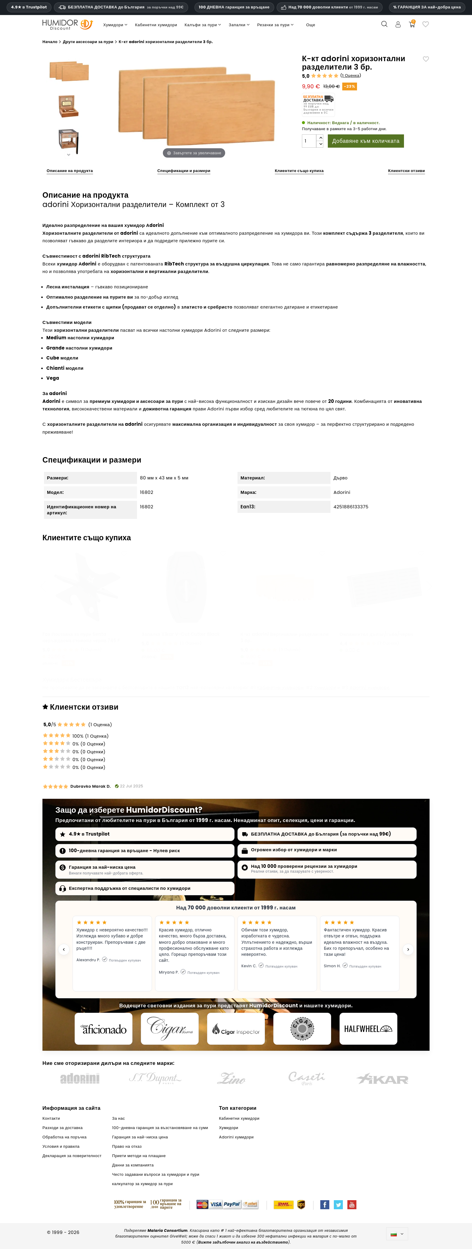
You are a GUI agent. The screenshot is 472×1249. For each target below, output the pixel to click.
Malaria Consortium (168, 1230)
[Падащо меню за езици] (397, 1234)
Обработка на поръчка (64, 1137)
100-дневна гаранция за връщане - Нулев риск (124, 850)
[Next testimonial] (408, 949)
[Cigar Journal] (170, 1029)
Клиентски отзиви (406, 171)
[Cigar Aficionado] (103, 1029)
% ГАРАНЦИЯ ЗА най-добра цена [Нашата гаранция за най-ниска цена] (427, 7)
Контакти (51, 1118)
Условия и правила (60, 1146)
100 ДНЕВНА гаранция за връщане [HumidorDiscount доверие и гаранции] (234, 7)
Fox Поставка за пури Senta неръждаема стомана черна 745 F (81, 637)
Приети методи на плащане (139, 1156)
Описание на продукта (70, 171)
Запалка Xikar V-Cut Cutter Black (180, 634)
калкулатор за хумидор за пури (142, 1184)
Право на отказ (127, 1146)
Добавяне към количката (366, 141)
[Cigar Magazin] (302, 1029)
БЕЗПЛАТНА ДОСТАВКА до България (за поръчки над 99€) (321, 834)
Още (310, 25)
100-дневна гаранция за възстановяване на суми (160, 1128)
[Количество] (309, 141)
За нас (118, 1118)
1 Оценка (350, 75)
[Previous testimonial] (64, 949)
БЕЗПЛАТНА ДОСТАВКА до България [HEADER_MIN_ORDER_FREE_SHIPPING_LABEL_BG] (121, 7)
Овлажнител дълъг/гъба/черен (376, 634)
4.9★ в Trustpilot (29, 7)
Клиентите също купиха (299, 171)
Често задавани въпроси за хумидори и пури (156, 1174)
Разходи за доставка (62, 1128)
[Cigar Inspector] (236, 1029)
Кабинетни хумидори (280, 687)
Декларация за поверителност (71, 1156)
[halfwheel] (368, 1029)
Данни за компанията (133, 1165)
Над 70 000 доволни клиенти (333, 7)
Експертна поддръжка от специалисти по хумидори (130, 888)
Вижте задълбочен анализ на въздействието (243, 1242)
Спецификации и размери (183, 171)
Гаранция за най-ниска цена (102, 867)
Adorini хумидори (369, 687)
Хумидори (325, 687)
